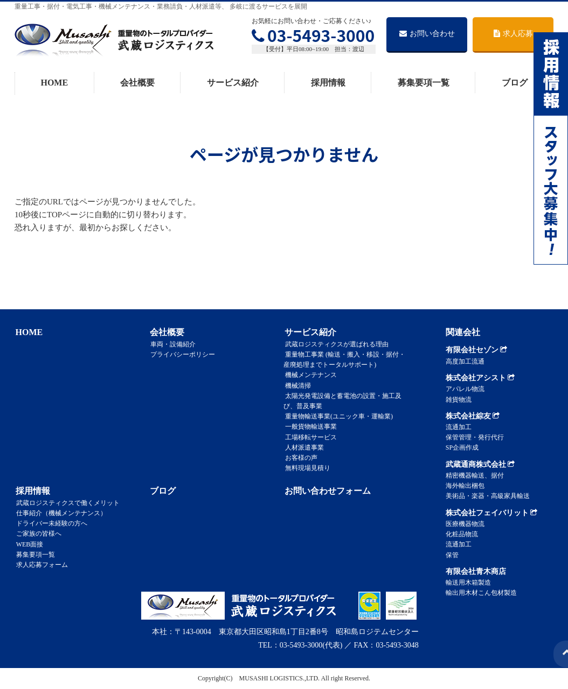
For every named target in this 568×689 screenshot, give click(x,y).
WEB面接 (28, 544)
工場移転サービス (309, 437)
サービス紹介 (233, 82)
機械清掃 (296, 385)
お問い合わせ (427, 34)
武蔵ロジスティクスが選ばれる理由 (335, 343)
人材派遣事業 (302, 447)
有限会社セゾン (477, 350)
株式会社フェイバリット (492, 513)
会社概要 (137, 82)
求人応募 (513, 34)
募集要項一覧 (423, 82)
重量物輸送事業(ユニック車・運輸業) (337, 416)
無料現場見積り (306, 468)
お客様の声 (299, 457)
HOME (54, 82)
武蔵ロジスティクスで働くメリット (66, 502)
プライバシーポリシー (181, 354)
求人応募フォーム (40, 565)
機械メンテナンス (309, 375)
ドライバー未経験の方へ (50, 523)
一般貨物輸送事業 (309, 426)
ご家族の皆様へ (37, 533)
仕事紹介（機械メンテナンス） (60, 513)
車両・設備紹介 (172, 343)
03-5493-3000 (313, 35)
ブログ (515, 82)
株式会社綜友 (473, 416)
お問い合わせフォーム (326, 490)
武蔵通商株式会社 (480, 464)
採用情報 (328, 82)
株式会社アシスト (480, 378)
